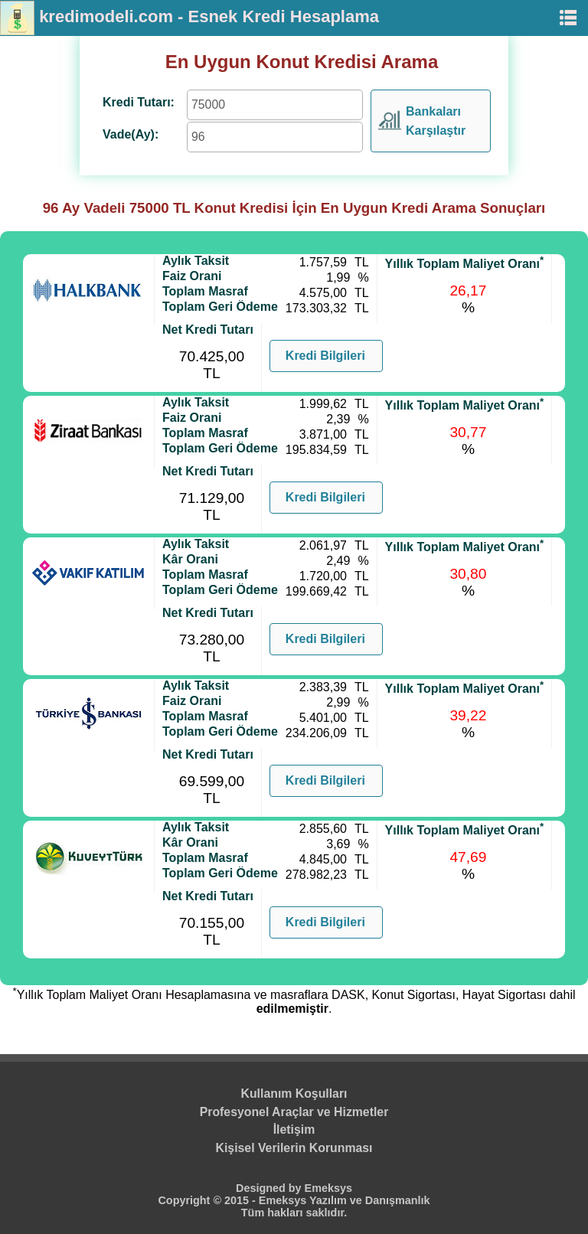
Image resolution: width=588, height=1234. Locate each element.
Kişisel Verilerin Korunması (294, 1147)
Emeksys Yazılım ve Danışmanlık (344, 1200)
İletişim (294, 1129)
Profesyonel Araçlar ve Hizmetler (294, 1111)
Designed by (270, 1188)
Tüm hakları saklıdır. (294, 1212)
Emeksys (328, 1188)
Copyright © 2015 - (208, 1200)
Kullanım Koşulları (294, 1093)
